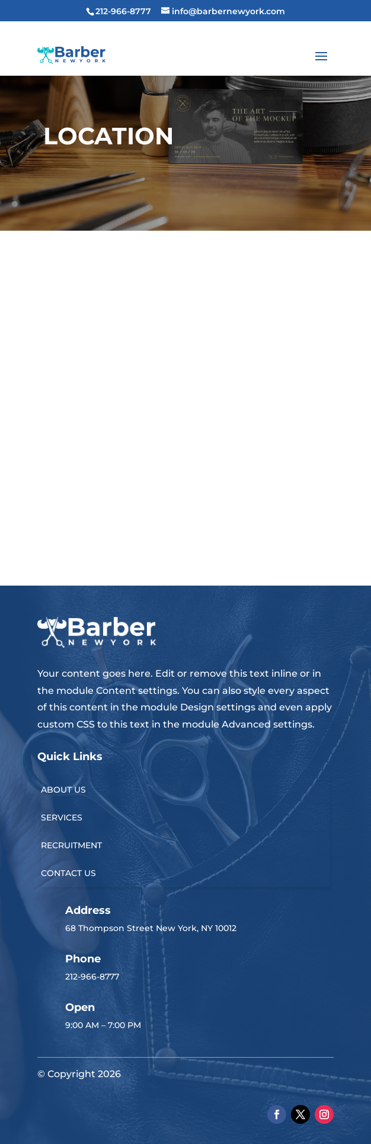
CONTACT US (68, 873)
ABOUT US (63, 789)
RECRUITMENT (71, 845)
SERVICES (61, 817)
